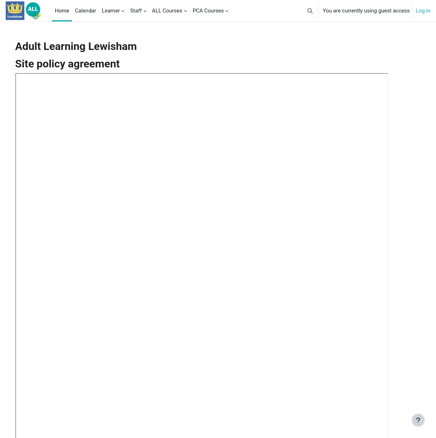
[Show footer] (418, 420)
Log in (423, 10)
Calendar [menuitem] (85, 10)
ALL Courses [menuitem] (167, 10)
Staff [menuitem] (135, 10)
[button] (310, 10)
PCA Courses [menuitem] (208, 10)
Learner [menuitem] (111, 10)
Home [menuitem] (62, 10)
